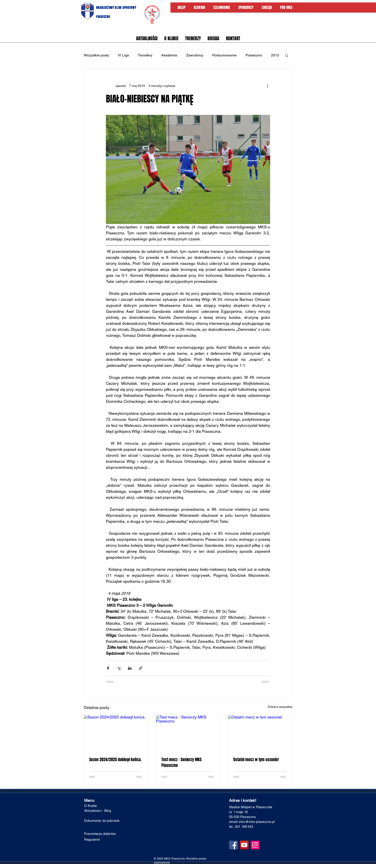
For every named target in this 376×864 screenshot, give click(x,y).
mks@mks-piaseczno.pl (257, 822)
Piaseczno (253, 55)
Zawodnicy (194, 55)
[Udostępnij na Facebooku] (108, 668)
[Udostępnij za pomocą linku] (141, 668)
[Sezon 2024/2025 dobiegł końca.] (116, 733)
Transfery (145, 55)
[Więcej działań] (267, 85)
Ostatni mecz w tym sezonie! (256, 759)
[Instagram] (255, 845)
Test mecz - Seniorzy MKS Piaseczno (181, 762)
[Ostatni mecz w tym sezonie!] (260, 733)
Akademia (169, 55)
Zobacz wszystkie (280, 706)
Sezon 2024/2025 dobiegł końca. (115, 759)
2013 (275, 55)
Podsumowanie (224, 55)
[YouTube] (244, 845)
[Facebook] (233, 845)
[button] (287, 55)
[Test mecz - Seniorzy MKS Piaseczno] (188, 733)
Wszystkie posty (96, 55)
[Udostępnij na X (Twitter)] (119, 668)
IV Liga (123, 55)
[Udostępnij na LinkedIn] (130, 668)
